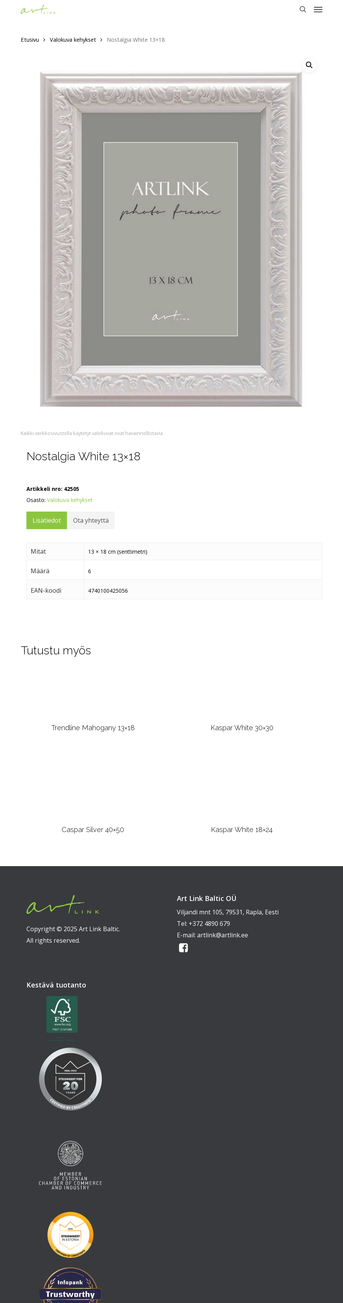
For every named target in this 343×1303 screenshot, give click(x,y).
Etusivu (30, 39)
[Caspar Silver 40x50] (93, 783)
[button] (318, 9)
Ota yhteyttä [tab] (91, 520)
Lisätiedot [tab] (47, 520)
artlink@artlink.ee (222, 935)
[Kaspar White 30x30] (241, 693)
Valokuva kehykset (73, 39)
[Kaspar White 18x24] (241, 783)
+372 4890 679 (209, 923)
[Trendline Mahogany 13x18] (93, 693)
